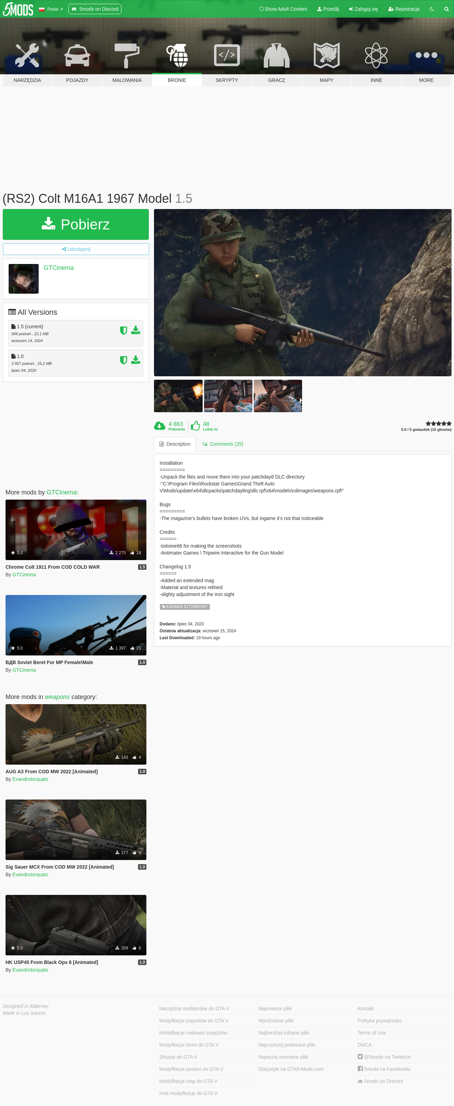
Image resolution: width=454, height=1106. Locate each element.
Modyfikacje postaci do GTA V (191, 1069)
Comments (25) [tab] (222, 444)
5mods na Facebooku (384, 1069)
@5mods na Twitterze (384, 1057)
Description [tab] (175, 444)
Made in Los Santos (24, 1013)
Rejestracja (403, 9)
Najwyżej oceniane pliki (284, 1057)
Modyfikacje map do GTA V (188, 1081)
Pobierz (76, 224)
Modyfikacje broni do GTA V (189, 1045)
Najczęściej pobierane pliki (287, 1045)
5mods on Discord (380, 1081)
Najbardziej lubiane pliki (284, 1033)
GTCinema (59, 267)
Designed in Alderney (26, 1006)
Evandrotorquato (30, 779)
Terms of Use (372, 1033)
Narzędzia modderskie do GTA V (194, 1008)
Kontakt (366, 1008)
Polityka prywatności (380, 1020)
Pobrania (177, 429)
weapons (57, 696)
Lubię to (210, 429)
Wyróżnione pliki (276, 1020)
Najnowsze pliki (275, 1008)
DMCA (365, 1045)
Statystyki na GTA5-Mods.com (291, 1069)
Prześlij (328, 9)
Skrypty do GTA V (178, 1057)
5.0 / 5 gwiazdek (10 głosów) (426, 430)
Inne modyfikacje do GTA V (188, 1093)
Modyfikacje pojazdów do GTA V (194, 1020)
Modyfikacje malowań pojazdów (193, 1033)
